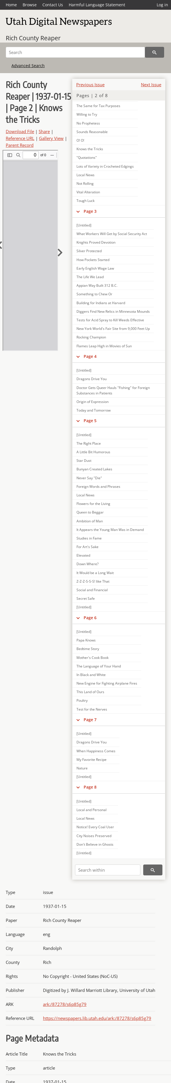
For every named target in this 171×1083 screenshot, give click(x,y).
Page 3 (90, 211)
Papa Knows (86, 640)
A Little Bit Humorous (93, 452)
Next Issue (151, 84)
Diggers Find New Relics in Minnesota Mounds (113, 311)
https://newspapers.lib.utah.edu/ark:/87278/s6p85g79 (97, 1018)
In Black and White (91, 674)
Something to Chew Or (94, 294)
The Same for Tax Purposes (98, 105)
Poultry (82, 700)
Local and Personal (91, 809)
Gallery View (51, 138)
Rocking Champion (91, 337)
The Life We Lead (90, 276)
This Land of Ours (90, 691)
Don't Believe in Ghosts (94, 844)
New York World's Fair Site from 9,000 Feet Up (113, 328)
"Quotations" (86, 157)
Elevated (83, 555)
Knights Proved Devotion (95, 242)
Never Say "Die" (89, 478)
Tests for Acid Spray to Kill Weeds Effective (110, 320)
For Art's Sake (87, 546)
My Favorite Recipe (91, 759)
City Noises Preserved (93, 835)
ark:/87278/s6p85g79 (65, 1004)
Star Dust (83, 460)
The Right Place (88, 443)
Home (11, 4)
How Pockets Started (92, 259)
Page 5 (90, 420)
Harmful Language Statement (97, 4)
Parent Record (20, 145)
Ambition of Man (89, 521)
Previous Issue (90, 84)
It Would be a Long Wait (95, 572)
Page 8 (90, 787)
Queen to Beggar (90, 512)
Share (44, 131)
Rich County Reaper (33, 38)
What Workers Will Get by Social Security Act (111, 233)
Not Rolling (85, 183)
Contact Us (52, 4)
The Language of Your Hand (98, 666)
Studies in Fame (89, 538)
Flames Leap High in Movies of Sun (104, 346)
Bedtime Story (87, 648)
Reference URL (20, 138)
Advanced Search (28, 65)
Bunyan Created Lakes (94, 469)
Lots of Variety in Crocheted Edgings (105, 166)
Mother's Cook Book (92, 657)
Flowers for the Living (93, 503)
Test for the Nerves (91, 709)
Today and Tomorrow (93, 410)
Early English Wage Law (95, 268)
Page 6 (90, 617)
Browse (30, 4)
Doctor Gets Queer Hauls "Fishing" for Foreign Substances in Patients (113, 390)
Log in (162, 4)
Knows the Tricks (89, 149)
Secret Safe (85, 598)
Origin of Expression (92, 401)
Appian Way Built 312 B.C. (96, 285)
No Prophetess (88, 123)
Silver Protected (89, 250)
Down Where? (87, 563)
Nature (82, 768)
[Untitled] (83, 225)
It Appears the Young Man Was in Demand (110, 529)
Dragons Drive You (91, 378)
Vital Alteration (88, 192)
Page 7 (90, 719)
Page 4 (90, 356)
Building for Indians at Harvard (100, 302)
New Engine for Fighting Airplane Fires (106, 683)
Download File (20, 131)
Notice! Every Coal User (95, 827)
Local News (85, 175)
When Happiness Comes (95, 751)
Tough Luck (85, 200)
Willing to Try (86, 114)
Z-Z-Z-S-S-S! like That (92, 581)
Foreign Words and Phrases (98, 486)
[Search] (75, 52)
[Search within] (107, 870)
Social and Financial (92, 589)
